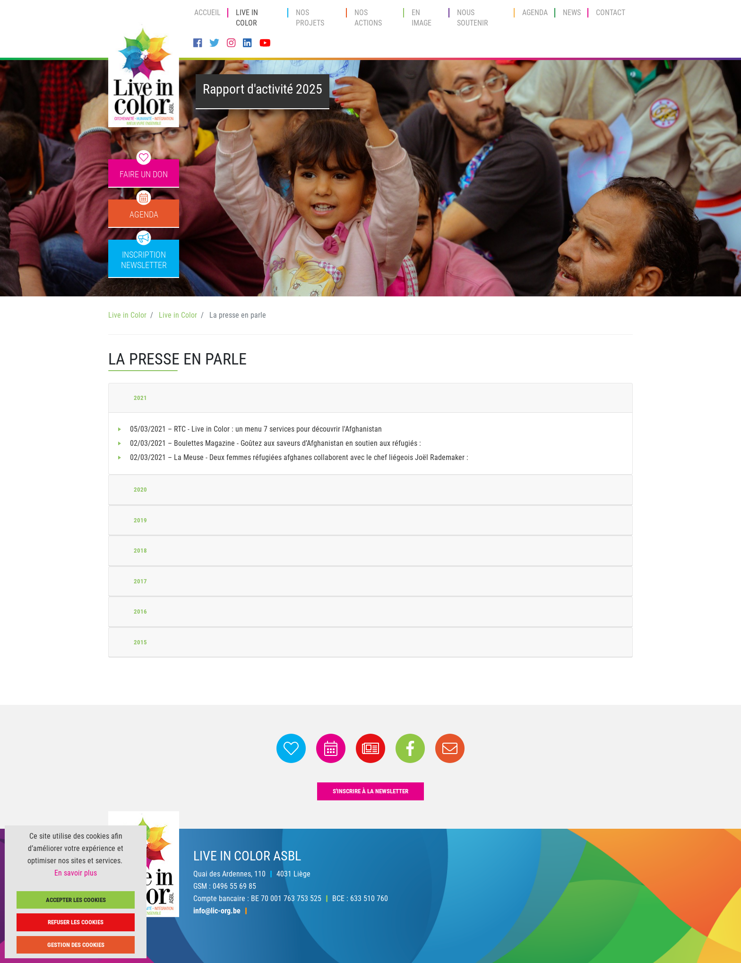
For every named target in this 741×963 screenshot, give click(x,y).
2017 (140, 581)
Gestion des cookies (75, 944)
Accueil (207, 12)
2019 (140, 520)
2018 (140, 550)
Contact (610, 12)
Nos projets (310, 17)
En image (421, 17)
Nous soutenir (472, 17)
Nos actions (368, 17)
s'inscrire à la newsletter (370, 791)
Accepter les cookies (76, 899)
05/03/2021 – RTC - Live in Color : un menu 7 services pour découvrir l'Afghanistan (256, 429)
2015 (140, 642)
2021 (140, 397)
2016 (140, 611)
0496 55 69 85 (234, 886)
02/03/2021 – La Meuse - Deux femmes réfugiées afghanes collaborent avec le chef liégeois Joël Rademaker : (299, 457)
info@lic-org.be (217, 910)
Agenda (535, 12)
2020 (140, 489)
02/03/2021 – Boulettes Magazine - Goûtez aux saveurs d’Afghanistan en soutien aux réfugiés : (275, 443)
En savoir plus (75, 872)
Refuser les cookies (75, 922)
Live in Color (247, 17)
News (572, 12)
